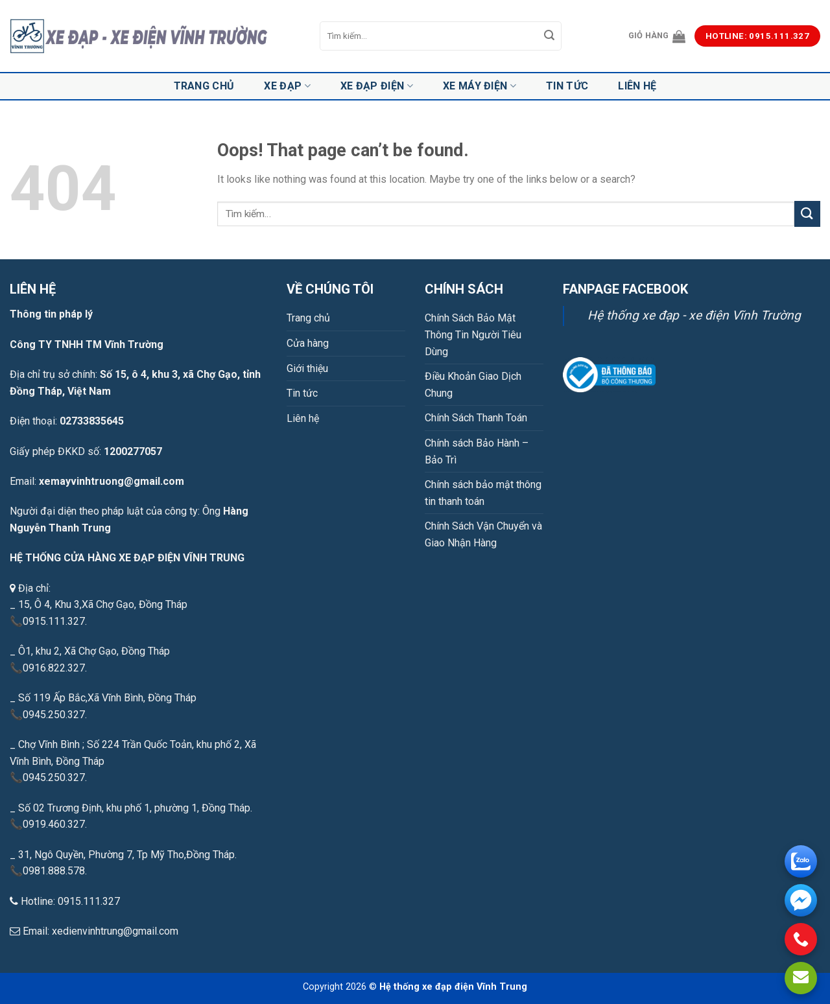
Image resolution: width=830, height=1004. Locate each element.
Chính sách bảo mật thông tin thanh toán (483, 493)
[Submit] (550, 36)
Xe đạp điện (376, 86)
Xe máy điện (479, 86)
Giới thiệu (307, 368)
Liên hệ (637, 86)
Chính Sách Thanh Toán (476, 418)
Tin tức (567, 86)
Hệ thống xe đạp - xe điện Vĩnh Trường (694, 315)
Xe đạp (287, 86)
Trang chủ (204, 86)
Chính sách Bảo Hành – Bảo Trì (476, 451)
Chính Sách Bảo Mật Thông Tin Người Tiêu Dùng (473, 334)
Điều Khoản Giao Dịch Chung (473, 384)
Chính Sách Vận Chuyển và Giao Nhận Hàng (483, 534)
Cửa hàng (308, 343)
